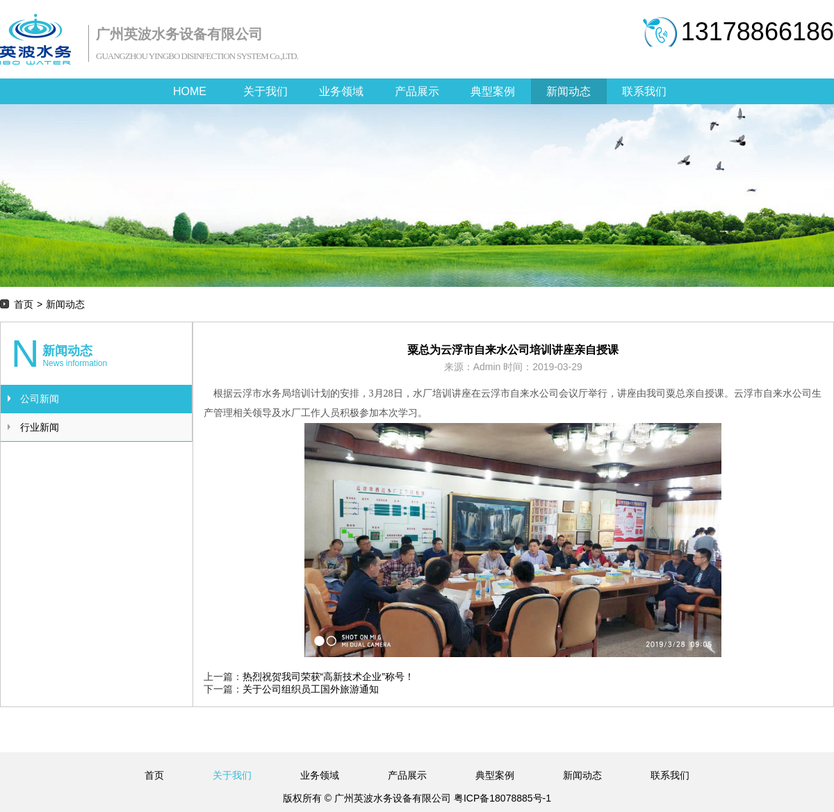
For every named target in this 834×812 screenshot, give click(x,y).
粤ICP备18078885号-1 (501, 798)
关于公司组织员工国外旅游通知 (311, 689)
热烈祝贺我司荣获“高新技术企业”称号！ (328, 676)
